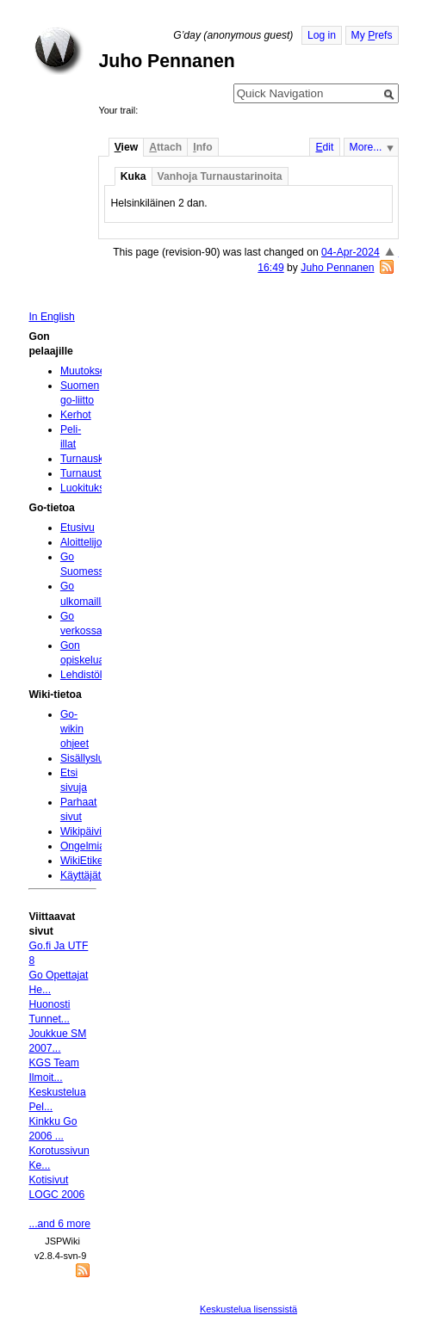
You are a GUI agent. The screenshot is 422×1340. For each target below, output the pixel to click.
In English (51, 317)
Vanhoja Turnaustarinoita (220, 176)
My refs (372, 35)
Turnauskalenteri (99, 459)
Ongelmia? (85, 846)
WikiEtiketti (85, 861)
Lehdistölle (85, 675)
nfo (202, 147)
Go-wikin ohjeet (74, 729)
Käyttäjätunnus (94, 875)
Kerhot (75, 415)
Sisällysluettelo (94, 758)
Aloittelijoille (87, 542)
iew (126, 147)
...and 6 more (59, 1224)
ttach (165, 147)
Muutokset (84, 371)
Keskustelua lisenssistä (248, 1309)
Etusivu (77, 528)
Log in (321, 35)
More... (366, 147)
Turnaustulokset (97, 473)
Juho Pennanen (337, 268)
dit (324, 147)
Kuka (133, 176)
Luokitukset (87, 488)
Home (58, 50)
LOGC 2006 (56, 1195)
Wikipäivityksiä (94, 831)
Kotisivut (48, 1180)
